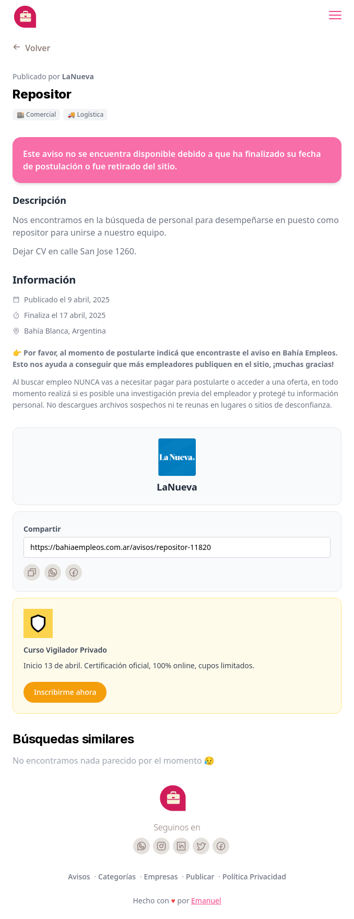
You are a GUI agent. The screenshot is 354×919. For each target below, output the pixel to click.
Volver (31, 48)
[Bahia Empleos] (25, 16)
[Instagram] (161, 846)
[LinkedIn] (181, 846)
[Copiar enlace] (31, 572)
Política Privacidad (254, 876)
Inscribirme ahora (65, 692)
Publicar (201, 876)
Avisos (80, 876)
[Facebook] (73, 572)
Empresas (162, 876)
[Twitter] (201, 846)
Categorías (118, 876)
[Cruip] (172, 798)
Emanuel (206, 900)
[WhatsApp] (52, 572)
